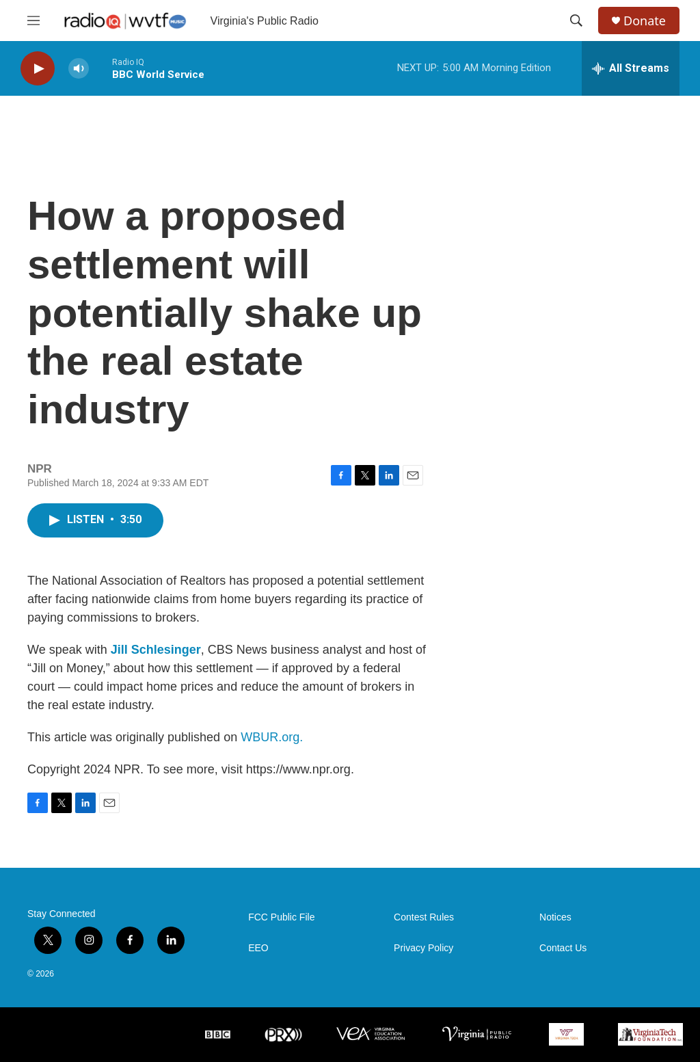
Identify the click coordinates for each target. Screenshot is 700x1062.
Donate (644, 21)
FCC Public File (281, 917)
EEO (258, 948)
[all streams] (630, 68)
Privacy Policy (423, 948)
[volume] (78, 68)
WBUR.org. (272, 737)
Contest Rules (424, 917)
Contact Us (563, 948)
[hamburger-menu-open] (33, 20)
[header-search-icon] (576, 20)
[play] (38, 69)
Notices (555, 917)
